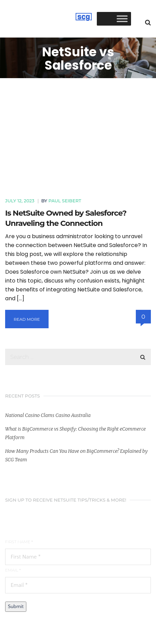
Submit (16, 606)
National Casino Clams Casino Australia (48, 415)
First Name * (19, 541)
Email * (13, 570)
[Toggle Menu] (122, 18)
